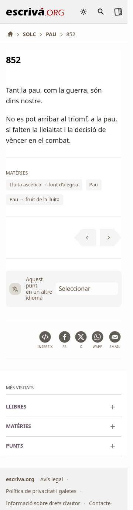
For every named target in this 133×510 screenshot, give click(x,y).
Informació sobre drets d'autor (43, 503)
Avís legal (51, 479)
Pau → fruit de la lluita (34, 199)
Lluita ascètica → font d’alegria (44, 184)
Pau (93, 184)
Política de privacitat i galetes (41, 491)
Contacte (100, 503)
